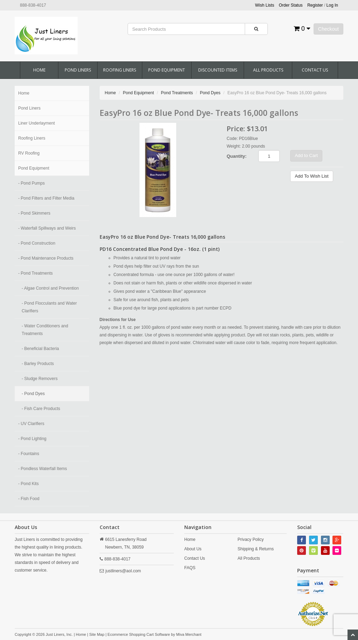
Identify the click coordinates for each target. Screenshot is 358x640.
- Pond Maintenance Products (45, 258)
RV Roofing (29, 153)
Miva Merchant (188, 634)
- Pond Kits (28, 483)
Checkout (328, 29)
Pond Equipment (166, 70)
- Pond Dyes (33, 393)
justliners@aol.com (123, 570)
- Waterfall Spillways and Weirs (47, 228)
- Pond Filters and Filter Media (46, 198)
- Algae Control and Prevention (50, 288)
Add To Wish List (312, 176)
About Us (192, 548)
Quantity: (236, 156)
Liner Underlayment (36, 123)
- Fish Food (29, 498)
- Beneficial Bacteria (40, 348)
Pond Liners (78, 70)
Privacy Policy (251, 539)
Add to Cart (306, 155)
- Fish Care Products (41, 408)
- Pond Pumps (31, 183)
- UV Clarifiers (31, 423)
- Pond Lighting (32, 438)
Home (39, 70)
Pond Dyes (210, 92)
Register (315, 5)
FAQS (189, 567)
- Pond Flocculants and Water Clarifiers (49, 307)
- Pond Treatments (35, 273)
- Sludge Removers (40, 378)
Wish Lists (264, 5)
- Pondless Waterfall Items (42, 468)
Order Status (291, 5)
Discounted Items (217, 70)
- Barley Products (38, 363)
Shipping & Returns (256, 548)
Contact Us (315, 70)
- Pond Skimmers (34, 213)
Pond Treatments (177, 92)
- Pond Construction (36, 243)
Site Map (96, 634)
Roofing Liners (119, 70)
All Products (268, 70)
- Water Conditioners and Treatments (45, 329)
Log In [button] (332, 5)
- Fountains (28, 453)
